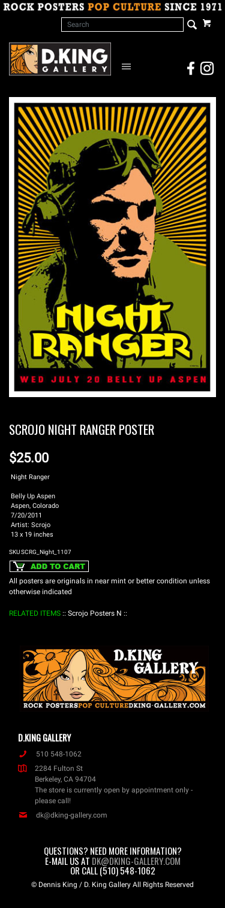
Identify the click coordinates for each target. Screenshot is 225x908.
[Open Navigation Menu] (128, 65)
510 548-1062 (50, 754)
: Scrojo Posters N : (94, 613)
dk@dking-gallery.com (62, 815)
